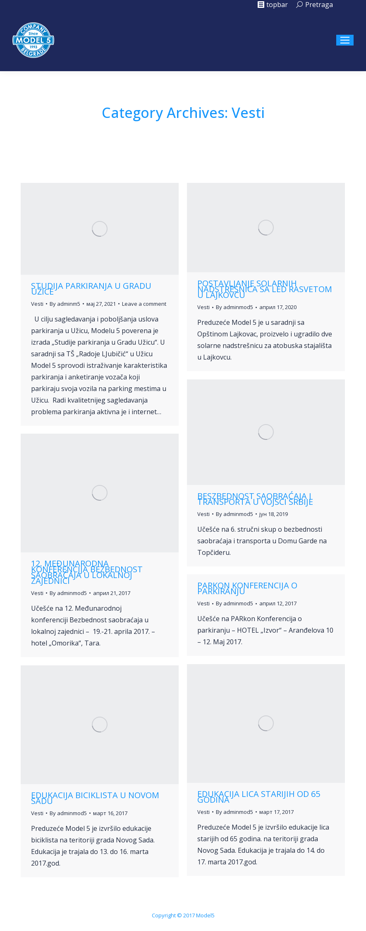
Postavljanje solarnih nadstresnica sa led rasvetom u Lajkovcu (264, 289)
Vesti (37, 303)
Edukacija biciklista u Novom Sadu (95, 797)
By (65, 303)
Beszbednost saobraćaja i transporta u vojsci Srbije (255, 498)
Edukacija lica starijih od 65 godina (258, 796)
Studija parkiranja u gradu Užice (91, 288)
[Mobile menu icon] (345, 40)
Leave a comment (144, 303)
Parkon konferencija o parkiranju (247, 588)
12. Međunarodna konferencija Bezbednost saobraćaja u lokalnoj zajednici (87, 572)
